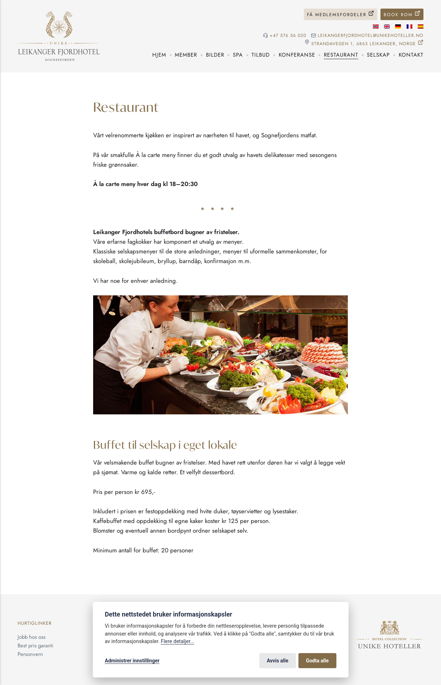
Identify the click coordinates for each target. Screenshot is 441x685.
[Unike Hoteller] (389, 624)
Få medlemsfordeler (336, 14)
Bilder (215, 55)
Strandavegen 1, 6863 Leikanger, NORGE (363, 44)
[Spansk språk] (420, 26)
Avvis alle (277, 660)
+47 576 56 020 (288, 35)
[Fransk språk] (409, 26)
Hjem (159, 55)
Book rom (398, 14)
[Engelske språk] (387, 26)
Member (186, 55)
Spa (238, 55)
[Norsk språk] (376, 26)
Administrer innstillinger (132, 660)
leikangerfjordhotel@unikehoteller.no (370, 35)
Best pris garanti (35, 646)
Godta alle (317, 660)
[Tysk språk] (398, 26)
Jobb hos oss (31, 637)
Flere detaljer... (178, 641)
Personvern (30, 654)
